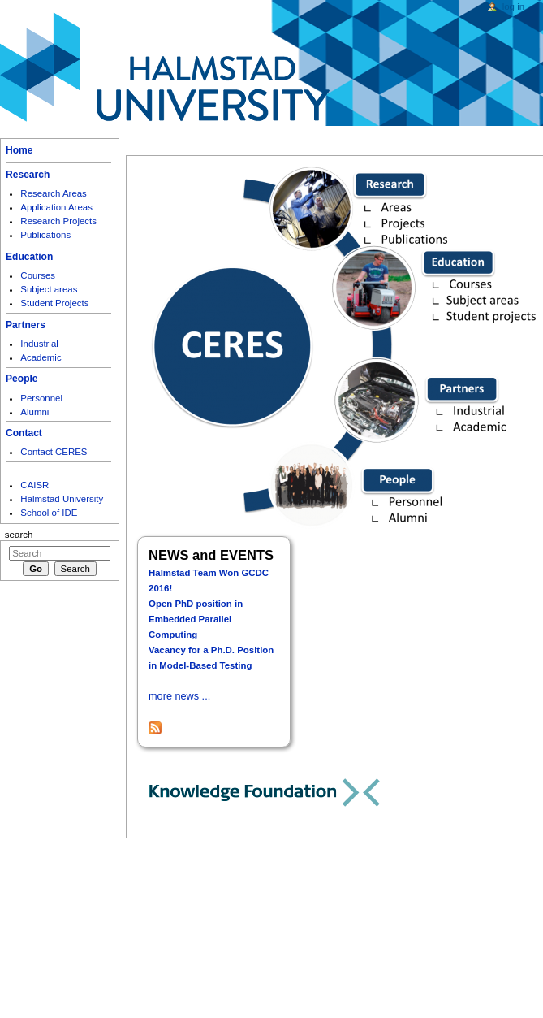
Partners (25, 325)
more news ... (179, 696)
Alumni (34, 412)
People (22, 378)
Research (28, 174)
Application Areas (56, 207)
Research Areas (53, 193)
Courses (37, 275)
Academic (40, 357)
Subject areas (48, 289)
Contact (24, 433)
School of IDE (48, 513)
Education (29, 256)
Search (19, 534)
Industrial (39, 344)
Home (19, 150)
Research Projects (58, 221)
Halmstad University (61, 499)
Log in (513, 6)
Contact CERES (53, 452)
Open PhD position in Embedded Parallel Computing (196, 619)
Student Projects (54, 303)
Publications (45, 235)
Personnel (41, 398)
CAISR (34, 485)
